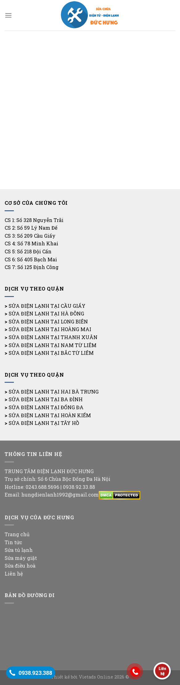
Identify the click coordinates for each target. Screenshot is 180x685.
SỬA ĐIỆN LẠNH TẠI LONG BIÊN (48, 321)
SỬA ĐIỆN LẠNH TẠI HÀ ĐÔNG (46, 313)
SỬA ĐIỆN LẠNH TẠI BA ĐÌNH (46, 399)
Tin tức (13, 542)
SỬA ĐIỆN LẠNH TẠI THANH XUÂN (53, 337)
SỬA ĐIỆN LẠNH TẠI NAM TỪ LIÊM (52, 345)
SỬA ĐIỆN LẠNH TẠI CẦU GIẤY (47, 306)
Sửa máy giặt (21, 558)
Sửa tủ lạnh (19, 550)
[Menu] (8, 15)
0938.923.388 (35, 672)
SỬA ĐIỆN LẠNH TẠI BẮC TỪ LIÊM (51, 353)
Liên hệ (14, 573)
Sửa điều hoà (20, 565)
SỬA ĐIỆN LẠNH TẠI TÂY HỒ (44, 423)
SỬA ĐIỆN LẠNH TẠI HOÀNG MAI (50, 329)
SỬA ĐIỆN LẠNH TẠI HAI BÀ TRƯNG (54, 391)
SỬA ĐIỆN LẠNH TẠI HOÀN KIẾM (50, 415)
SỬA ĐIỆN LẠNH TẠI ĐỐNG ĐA (46, 407)
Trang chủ (17, 534)
